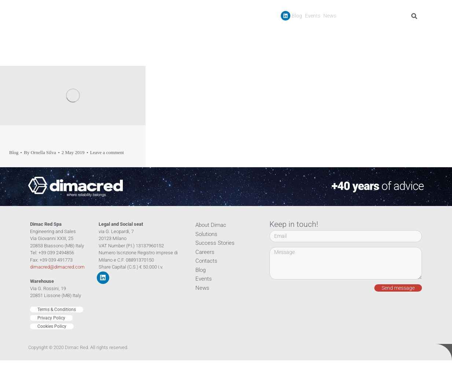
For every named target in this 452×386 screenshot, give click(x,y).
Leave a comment (107, 152)
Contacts (410, 32)
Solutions (206, 234)
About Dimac (210, 225)
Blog (297, 16)
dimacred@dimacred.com (57, 267)
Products (310, 33)
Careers (384, 32)
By (40, 152)
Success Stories (350, 32)
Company (274, 33)
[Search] (415, 16)
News (329, 16)
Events (312, 16)
